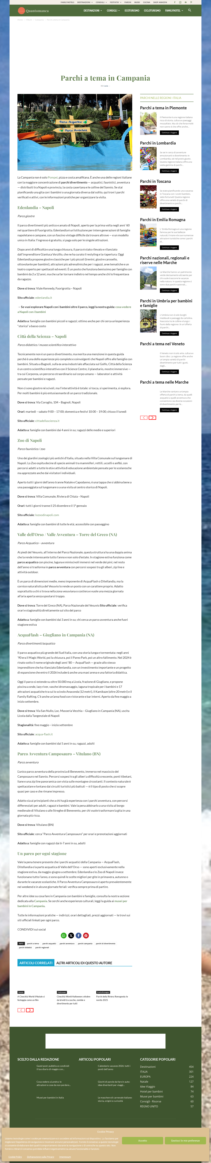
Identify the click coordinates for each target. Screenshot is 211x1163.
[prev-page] (21, 1010)
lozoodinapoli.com (47, 515)
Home (20, 19)
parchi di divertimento (105, 943)
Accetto (142, 1140)
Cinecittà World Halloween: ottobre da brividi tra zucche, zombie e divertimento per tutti (73, 1000)
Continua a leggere (169, 133)
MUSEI (137, 2)
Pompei (53, 177)
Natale (20, 992)
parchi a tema (33, 943)
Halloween (62, 992)
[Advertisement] (105, 46)
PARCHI (127, 2)
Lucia (106, 86)
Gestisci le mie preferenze (185, 1140)
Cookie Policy (15, 1157)
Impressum (65, 1157)
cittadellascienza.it (47, 421)
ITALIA (29, 19)
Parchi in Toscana (155, 181)
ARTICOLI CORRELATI (35, 963)
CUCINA (146, 2)
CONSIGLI (101, 2)
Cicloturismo (152, 10)
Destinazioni (93, 10)
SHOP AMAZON (160, 2)
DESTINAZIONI (85, 2)
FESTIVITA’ (115, 2)
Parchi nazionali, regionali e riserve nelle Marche (164, 260)
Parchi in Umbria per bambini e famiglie (166, 303)
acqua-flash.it (44, 734)
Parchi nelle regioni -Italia (160, 98)
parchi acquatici (49, 943)
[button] (190, 10)
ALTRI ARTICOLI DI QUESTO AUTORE (84, 963)
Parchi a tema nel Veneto (162, 343)
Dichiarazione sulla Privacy (40, 1157)
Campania (39, 19)
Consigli (113, 10)
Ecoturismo (132, 10)
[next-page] (29, 1010)
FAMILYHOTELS (67, 2)
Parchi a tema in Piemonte (163, 107)
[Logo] (33, 11)
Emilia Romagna (103, 992)
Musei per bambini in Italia (50, 1097)
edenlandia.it (43, 297)
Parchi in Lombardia (158, 143)
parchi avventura (67, 943)
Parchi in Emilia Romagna (162, 219)
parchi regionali (42, 947)
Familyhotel (174, 10)
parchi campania (85, 943)
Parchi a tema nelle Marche (164, 382)
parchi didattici (25, 947)
